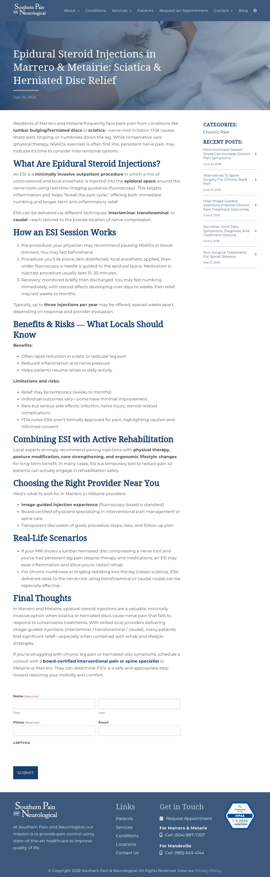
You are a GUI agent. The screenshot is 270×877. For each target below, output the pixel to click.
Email (103, 722)
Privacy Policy (208, 870)
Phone (26, 722)
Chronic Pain (216, 132)
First (16, 713)
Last (101, 713)
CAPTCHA (21, 743)
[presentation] (44, 754)
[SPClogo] (29, 5)
